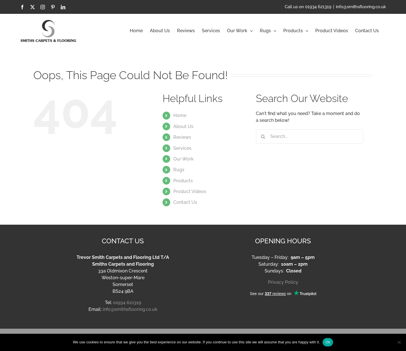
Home (179, 115)
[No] (399, 342)
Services (182, 148)
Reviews (182, 137)
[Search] (263, 136)
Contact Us (185, 202)
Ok (327, 342)
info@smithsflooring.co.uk (361, 6)
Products (183, 180)
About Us (183, 126)
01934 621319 (127, 302)
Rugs (178, 169)
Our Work (183, 159)
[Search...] (309, 136)
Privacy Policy (283, 282)
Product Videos (189, 191)
